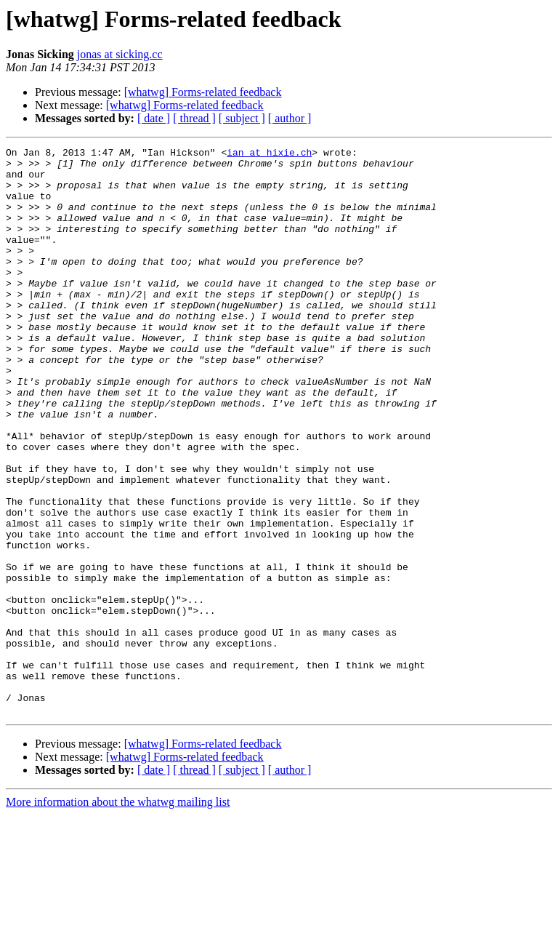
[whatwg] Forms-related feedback (203, 92)
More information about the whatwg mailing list (118, 915)
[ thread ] (194, 118)
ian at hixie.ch (269, 154)
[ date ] (153, 118)
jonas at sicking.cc (120, 54)
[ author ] (290, 118)
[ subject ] (242, 118)
